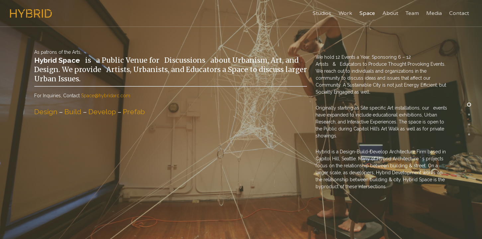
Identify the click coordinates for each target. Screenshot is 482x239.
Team (412, 13)
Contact (459, 13)
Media (434, 13)
